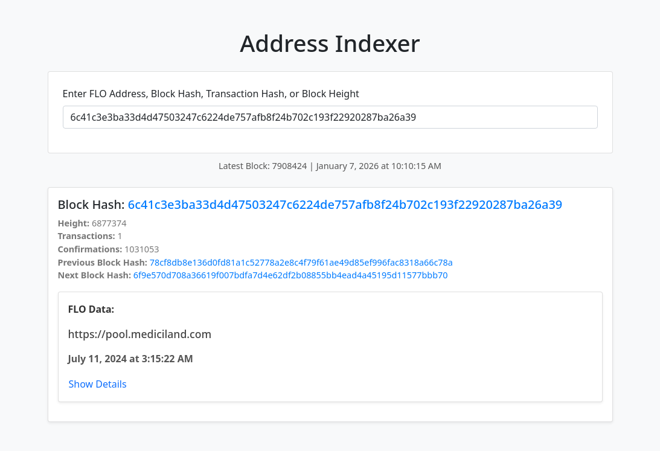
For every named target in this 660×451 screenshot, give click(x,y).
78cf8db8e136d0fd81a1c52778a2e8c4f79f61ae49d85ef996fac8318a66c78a (301, 262)
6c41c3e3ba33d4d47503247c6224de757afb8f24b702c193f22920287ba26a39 (345, 204)
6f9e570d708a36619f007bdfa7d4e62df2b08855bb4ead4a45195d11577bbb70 (290, 275)
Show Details (98, 384)
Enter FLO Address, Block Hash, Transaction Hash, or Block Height (211, 93)
